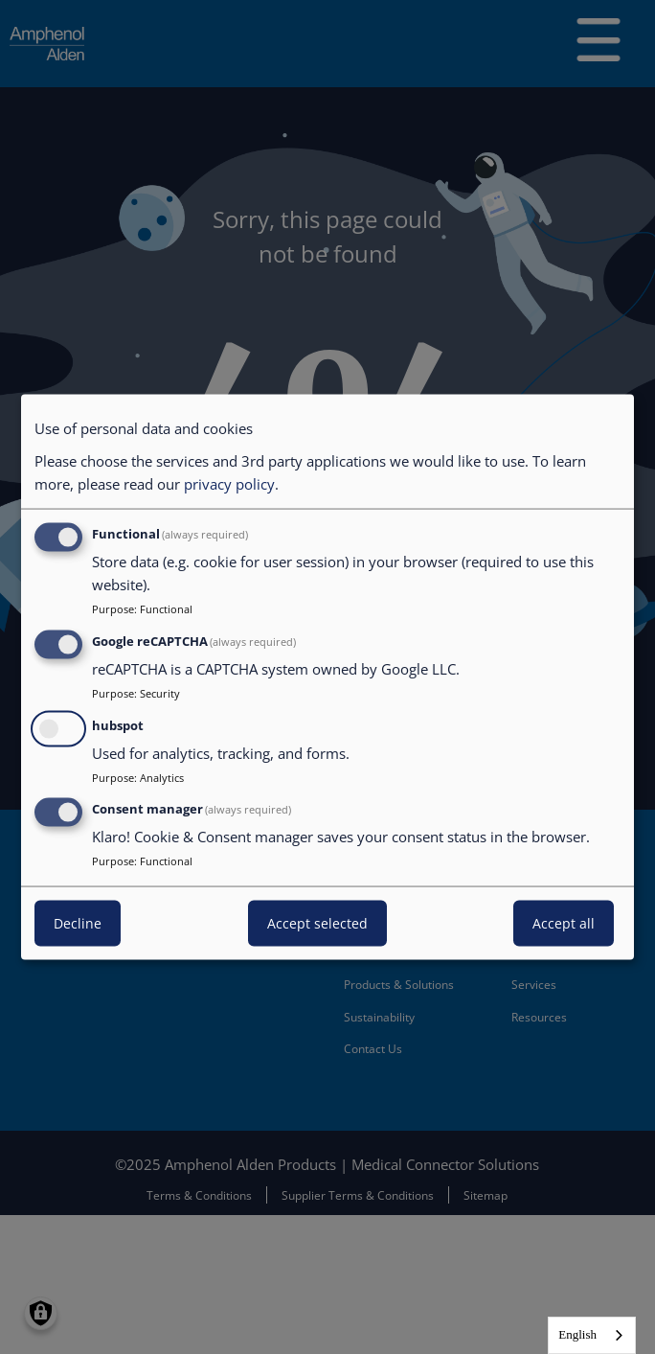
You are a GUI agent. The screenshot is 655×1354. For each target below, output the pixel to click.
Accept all (563, 923)
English (577, 1334)
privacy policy (229, 483)
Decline (78, 923)
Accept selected (317, 923)
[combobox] (592, 1335)
